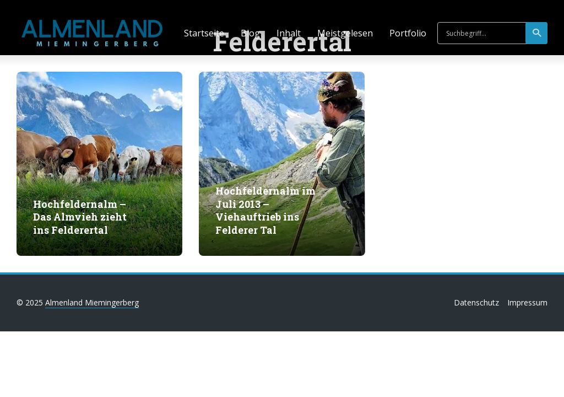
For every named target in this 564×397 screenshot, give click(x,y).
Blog (250, 33)
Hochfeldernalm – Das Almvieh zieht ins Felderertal (80, 217)
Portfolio (407, 33)
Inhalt (288, 33)
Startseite (204, 33)
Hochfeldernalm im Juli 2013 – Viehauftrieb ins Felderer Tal (265, 210)
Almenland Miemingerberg (92, 302)
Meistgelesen (345, 33)
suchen (537, 33)
